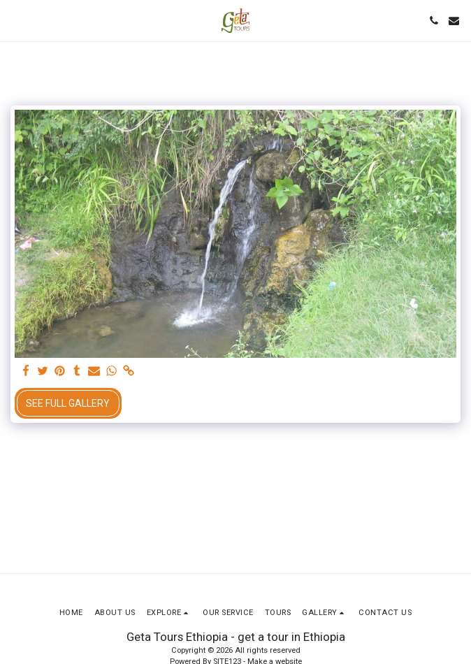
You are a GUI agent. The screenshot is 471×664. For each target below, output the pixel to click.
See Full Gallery (68, 403)
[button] (15, 20)
